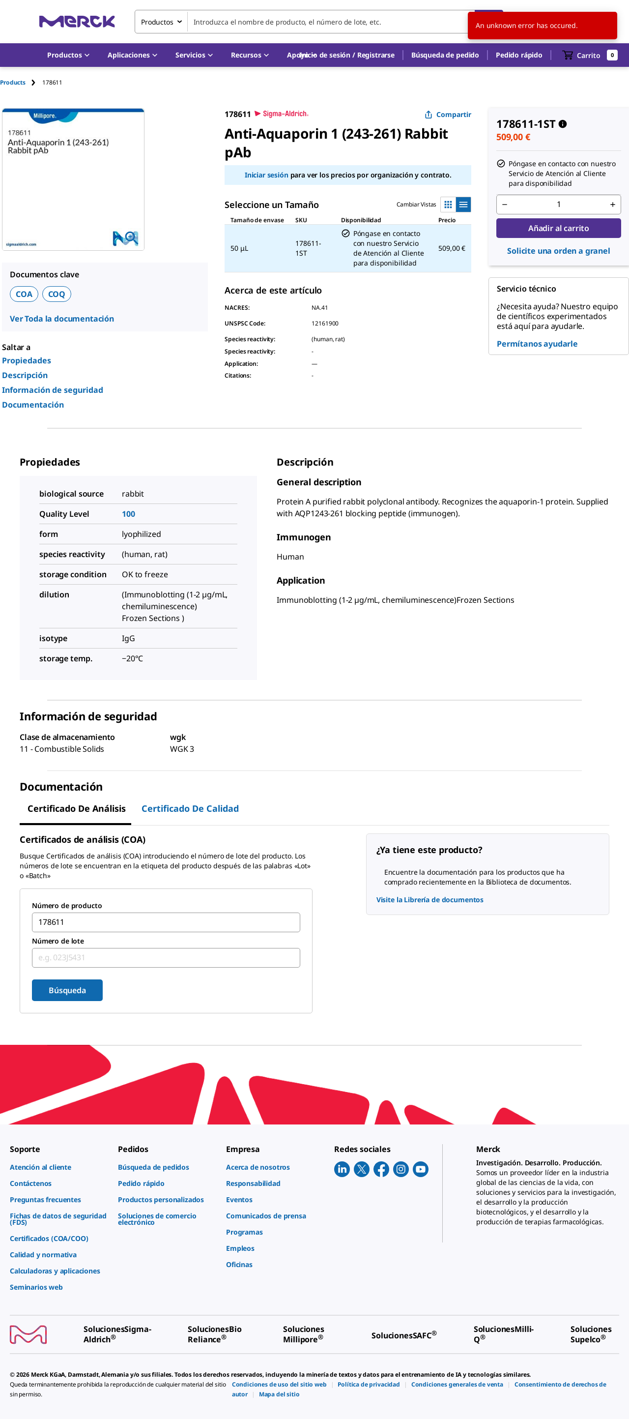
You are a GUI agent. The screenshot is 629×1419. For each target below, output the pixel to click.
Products (13, 82)
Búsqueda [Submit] (67, 990)
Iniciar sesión (266, 174)
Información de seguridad (52, 389)
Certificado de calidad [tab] (190, 808)
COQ (57, 294)
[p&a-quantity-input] (559, 204)
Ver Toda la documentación (62, 319)
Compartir (448, 114)
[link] (59, 1167)
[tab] (21, 82)
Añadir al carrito (558, 228)
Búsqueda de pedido (445, 54)
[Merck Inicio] (77, 21)
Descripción (25, 375)
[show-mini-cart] (590, 55)
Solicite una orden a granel (558, 251)
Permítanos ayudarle (537, 344)
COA (24, 294)
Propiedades (26, 360)
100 (128, 513)
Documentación (33, 404)
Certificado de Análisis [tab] (77, 808)
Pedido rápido (519, 54)
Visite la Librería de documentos (430, 899)
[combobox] (319, 21)
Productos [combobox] (157, 22)
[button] (347, 55)
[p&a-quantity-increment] (613, 204)
